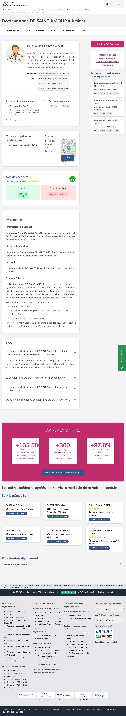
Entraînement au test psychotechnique (42, 630)
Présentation (67, 30)
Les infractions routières (47, 665)
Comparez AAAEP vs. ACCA (17, 682)
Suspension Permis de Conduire (50, 618)
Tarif (27, 30)
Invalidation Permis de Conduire (50, 624)
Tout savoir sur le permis (47, 647)
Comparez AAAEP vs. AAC (17, 679)
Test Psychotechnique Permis (46, 608)
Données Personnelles (32, 709)
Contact (40, 30)
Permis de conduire (42, 643)
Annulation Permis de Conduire (49, 621)
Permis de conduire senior (47, 656)
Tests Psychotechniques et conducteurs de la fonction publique (77, 636)
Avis (52, 30)
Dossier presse (12, 670)
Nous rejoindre (12, 676)
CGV (20, 709)
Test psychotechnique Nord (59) (18, 617)
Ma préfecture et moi (76, 615)
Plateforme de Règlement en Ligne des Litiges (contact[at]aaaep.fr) (91, 709)
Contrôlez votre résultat (106, 642)
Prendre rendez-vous (107, 44)
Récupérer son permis (43, 604)
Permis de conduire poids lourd (49, 653)
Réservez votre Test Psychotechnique (63, 472)
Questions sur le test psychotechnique (73, 605)
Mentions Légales (8, 709)
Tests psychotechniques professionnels (75, 627)
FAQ (82, 30)
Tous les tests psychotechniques (10, 605)
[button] (68, 148)
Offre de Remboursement (53, 709)
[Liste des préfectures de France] (109, 620)
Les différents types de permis (49, 650)
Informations (12, 30)
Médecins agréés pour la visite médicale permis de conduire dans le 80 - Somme (43, 10)
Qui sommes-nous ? (14, 673)
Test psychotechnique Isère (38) (18, 626)
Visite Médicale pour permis (77, 611)
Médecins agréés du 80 (16, 564)
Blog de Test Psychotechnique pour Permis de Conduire (47, 671)
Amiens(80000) (85, 10)
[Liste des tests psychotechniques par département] (109, 609)
